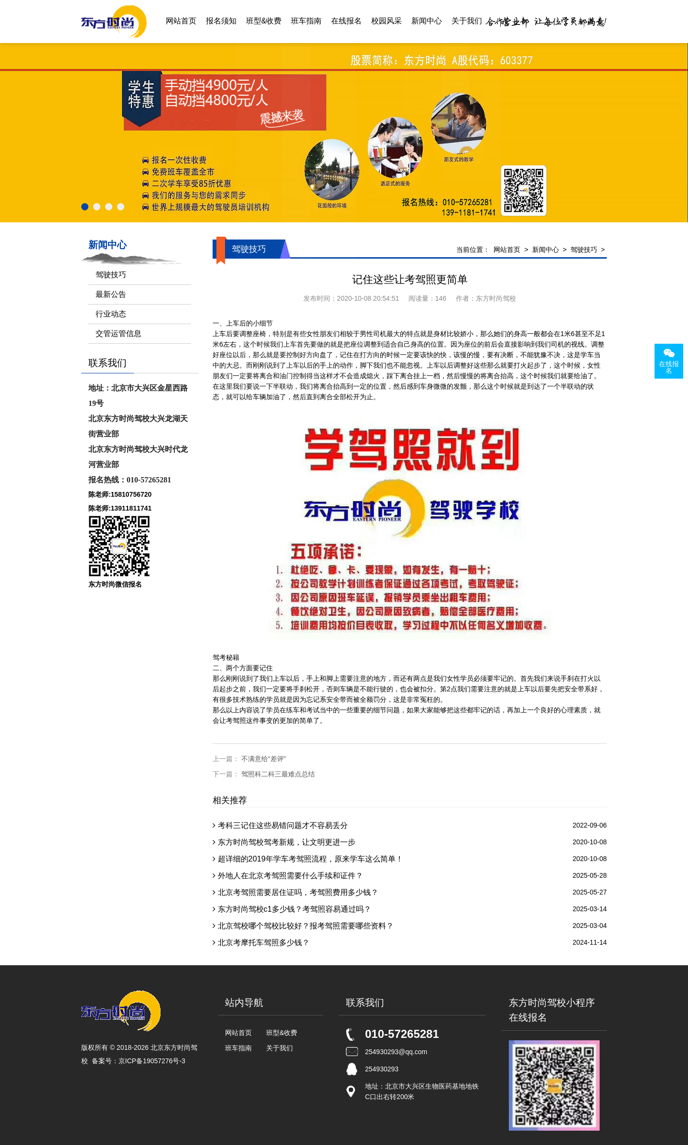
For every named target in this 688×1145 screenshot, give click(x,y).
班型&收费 (264, 21)
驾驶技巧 (583, 249)
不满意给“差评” (263, 759)
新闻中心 (426, 21)
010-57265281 (402, 1033)
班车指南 (306, 21)
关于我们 (467, 21)
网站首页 (181, 21)
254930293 (381, 1069)
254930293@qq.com (396, 1052)
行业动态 (111, 314)
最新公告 (111, 294)
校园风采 (386, 21)
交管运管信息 (118, 333)
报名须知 (221, 21)
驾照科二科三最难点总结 (278, 774)
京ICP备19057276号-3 (151, 1061)
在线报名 (346, 21)
